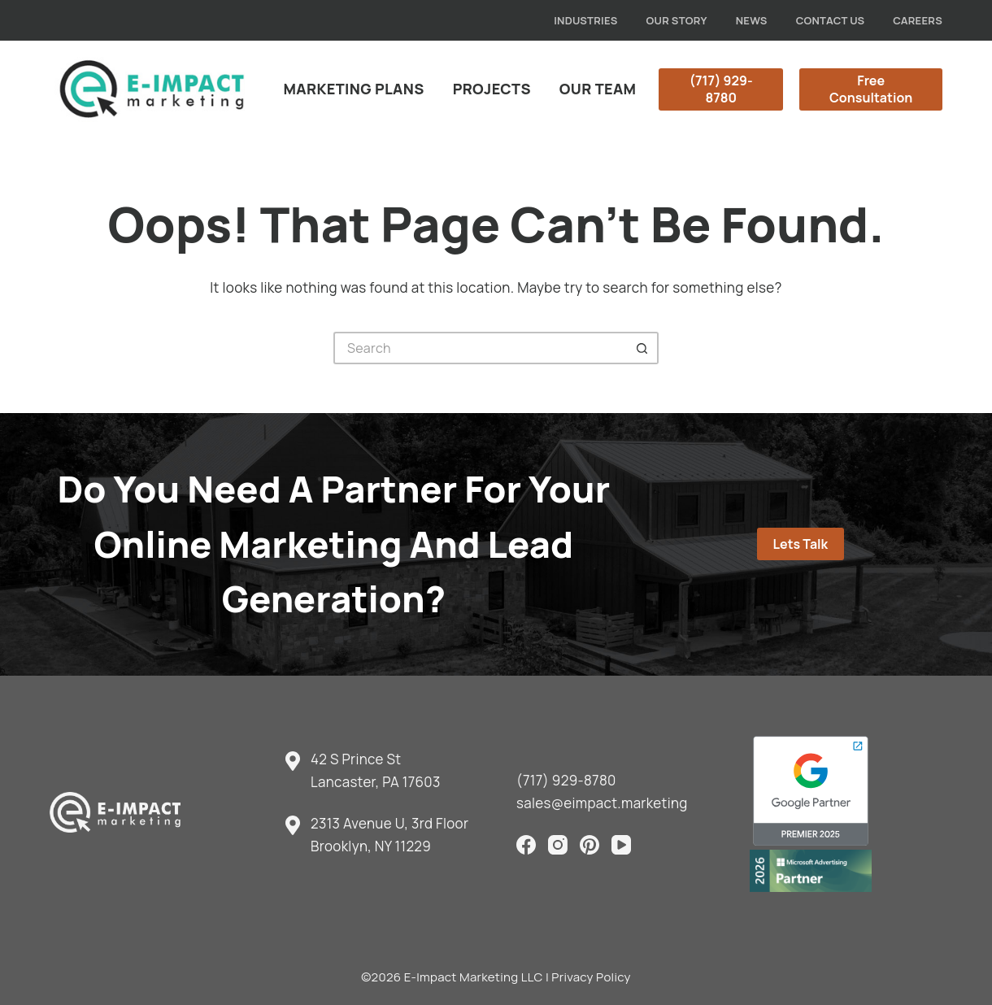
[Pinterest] (589, 845)
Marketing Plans (354, 88)
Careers (917, 20)
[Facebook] (526, 845)
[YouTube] (621, 845)
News (752, 20)
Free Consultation (870, 89)
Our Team (598, 88)
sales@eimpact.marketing (602, 803)
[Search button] (642, 348)
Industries (585, 20)
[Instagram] (558, 845)
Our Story (676, 20)
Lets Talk (800, 544)
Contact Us (830, 20)
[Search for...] (479, 348)
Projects (492, 88)
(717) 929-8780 (721, 89)
